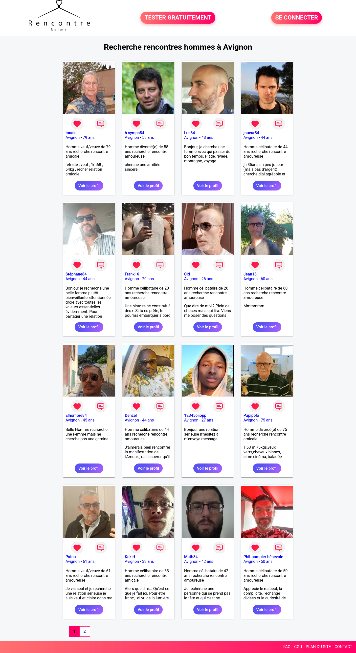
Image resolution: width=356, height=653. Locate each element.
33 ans (148, 561)
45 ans (89, 420)
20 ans (148, 278)
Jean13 (250, 274)
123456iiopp (195, 415)
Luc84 (189, 132)
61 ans (89, 561)
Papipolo (251, 415)
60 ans (267, 278)
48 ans (207, 137)
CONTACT (343, 646)
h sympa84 (134, 132)
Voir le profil (89, 185)
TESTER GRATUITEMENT (177, 17)
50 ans (267, 561)
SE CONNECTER (296, 17)
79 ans (89, 137)
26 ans (207, 278)
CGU (298, 646)
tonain (71, 132)
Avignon (73, 137)
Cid (187, 274)
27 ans (207, 420)
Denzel (131, 415)
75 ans (267, 420)
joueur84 (251, 132)
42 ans (207, 561)
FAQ (286, 646)
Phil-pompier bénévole (263, 556)
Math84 (191, 556)
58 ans (148, 137)
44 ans (267, 137)
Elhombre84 (76, 415)
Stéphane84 (76, 274)
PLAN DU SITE (318, 646)
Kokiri (130, 556)
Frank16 (132, 274)
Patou (71, 556)
